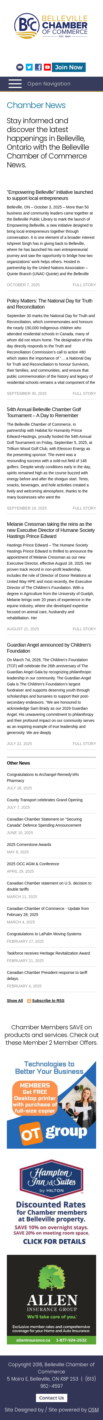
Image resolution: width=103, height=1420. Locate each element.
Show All (15, 1000)
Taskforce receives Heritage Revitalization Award (48, 953)
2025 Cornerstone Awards (29, 844)
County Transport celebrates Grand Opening (45, 800)
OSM (93, 1409)
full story (84, 285)
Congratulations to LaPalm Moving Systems (44, 934)
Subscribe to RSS (48, 1000)
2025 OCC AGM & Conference (33, 864)
